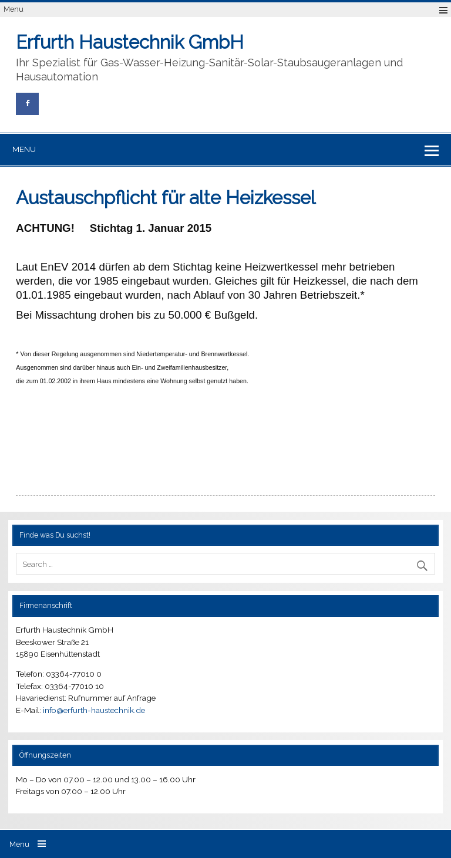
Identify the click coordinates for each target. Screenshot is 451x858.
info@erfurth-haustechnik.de (94, 710)
